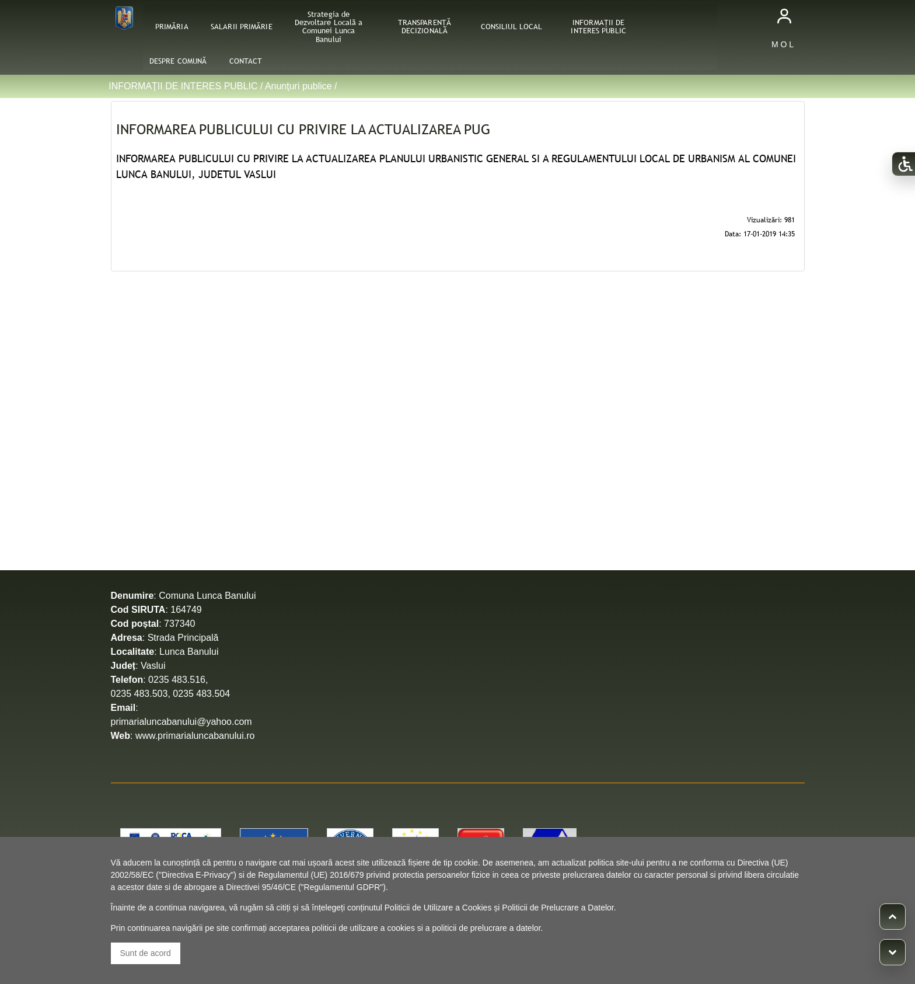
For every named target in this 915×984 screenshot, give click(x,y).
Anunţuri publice (298, 86)
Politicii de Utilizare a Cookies (438, 907)
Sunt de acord (145, 953)
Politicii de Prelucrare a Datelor (557, 907)
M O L (782, 44)
